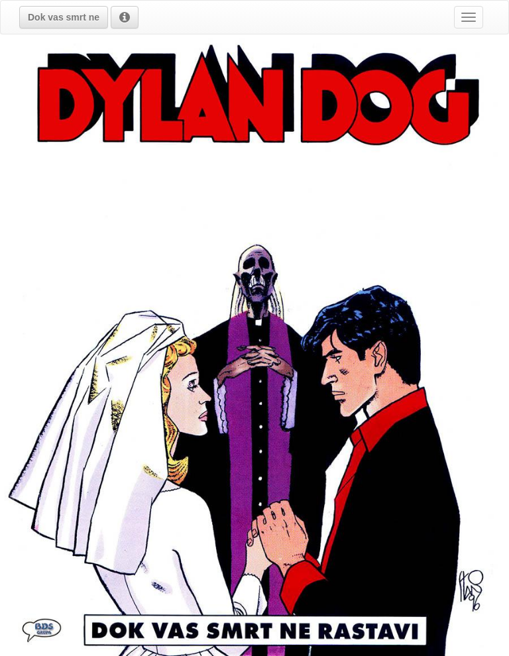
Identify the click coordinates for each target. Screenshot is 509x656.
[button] (63, 17)
